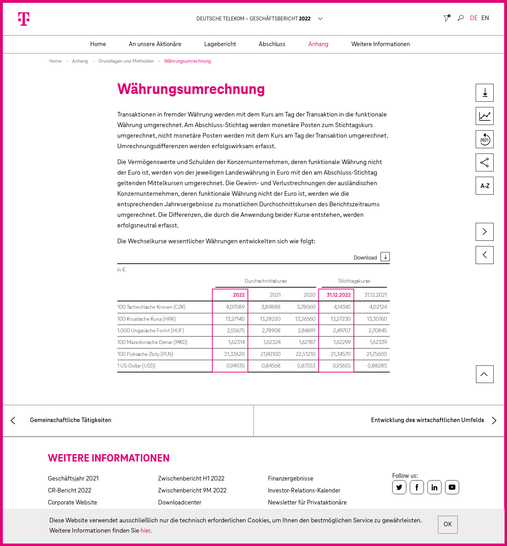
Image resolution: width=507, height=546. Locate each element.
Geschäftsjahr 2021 (73, 479)
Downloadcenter (179, 503)
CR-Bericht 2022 (69, 491)
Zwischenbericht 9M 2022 (192, 491)
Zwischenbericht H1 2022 (191, 479)
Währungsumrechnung (187, 61)
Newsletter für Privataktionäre (307, 503)
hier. (191, 530)
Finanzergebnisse (290, 479)
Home (55, 61)
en (485, 18)
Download (365, 258)
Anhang (80, 61)
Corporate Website (72, 503)
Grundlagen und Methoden (126, 61)
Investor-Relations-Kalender (304, 491)
